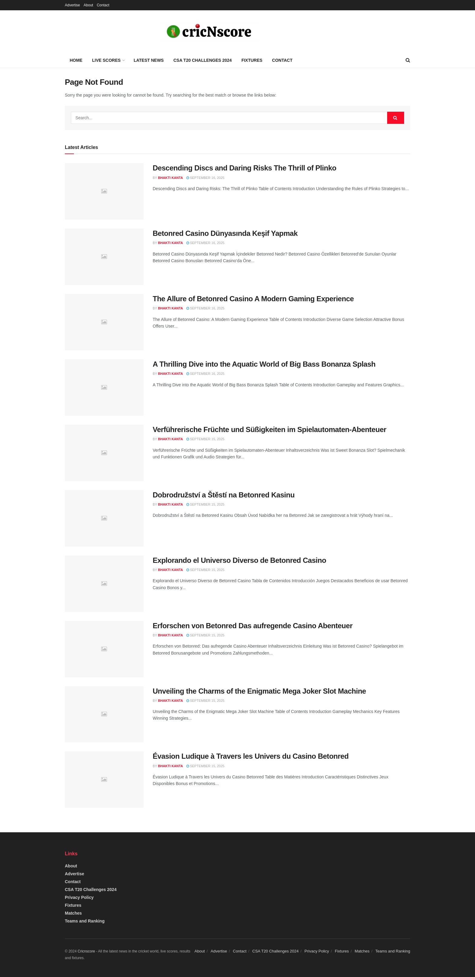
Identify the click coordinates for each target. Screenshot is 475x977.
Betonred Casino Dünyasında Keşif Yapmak (225, 233)
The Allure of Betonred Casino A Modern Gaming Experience (253, 299)
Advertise (72, 5)
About (88, 5)
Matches (73, 913)
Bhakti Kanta (170, 178)
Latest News (149, 60)
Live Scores (106, 60)
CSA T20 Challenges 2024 (202, 60)
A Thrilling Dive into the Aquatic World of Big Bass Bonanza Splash (264, 364)
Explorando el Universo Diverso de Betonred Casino (239, 560)
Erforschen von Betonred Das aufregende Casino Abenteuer (253, 626)
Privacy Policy (79, 897)
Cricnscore (86, 951)
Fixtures (251, 60)
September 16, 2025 (205, 178)
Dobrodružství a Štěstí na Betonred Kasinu (223, 495)
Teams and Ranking (85, 921)
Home (76, 60)
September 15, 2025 (205, 439)
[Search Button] (395, 118)
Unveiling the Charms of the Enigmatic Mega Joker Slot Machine (259, 691)
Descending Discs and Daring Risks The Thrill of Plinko (244, 168)
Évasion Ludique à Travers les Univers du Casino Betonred (251, 756)
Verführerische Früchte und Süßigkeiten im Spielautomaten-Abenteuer (269, 429)
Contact (103, 5)
